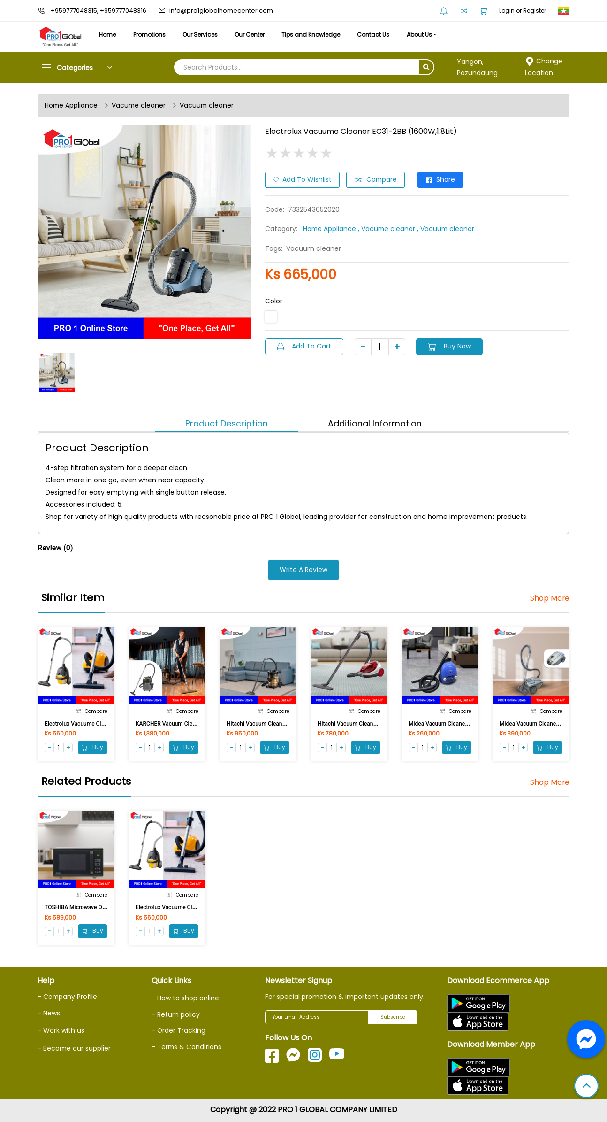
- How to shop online (185, 998)
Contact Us (379, 35)
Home (107, 35)
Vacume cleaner (140, 105)
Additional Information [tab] (375, 423)
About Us (426, 35)
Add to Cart (304, 346)
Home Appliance (72, 105)
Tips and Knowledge (315, 35)
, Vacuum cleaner (448, 228)
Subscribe (392, 1017)
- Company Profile (68, 997)
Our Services (202, 35)
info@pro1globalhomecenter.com (221, 10)
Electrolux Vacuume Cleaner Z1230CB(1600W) (103, 723)
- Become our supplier (74, 1047)
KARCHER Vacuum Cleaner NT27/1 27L (185, 723)
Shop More (549, 598)
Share (441, 180)
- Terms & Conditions (187, 1046)
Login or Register (522, 11)
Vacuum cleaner (209, 105)
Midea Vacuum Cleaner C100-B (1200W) (459, 723)
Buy (92, 747)
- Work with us (61, 1030)
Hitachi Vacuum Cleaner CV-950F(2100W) (279, 723)
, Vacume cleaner (389, 228)
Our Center (253, 35)
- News (49, 1013)
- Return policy (176, 1014)
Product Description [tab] (226, 423)
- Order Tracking (179, 1030)
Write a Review (303, 569)
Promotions (151, 35)
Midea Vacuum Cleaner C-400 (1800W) (549, 723)
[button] (586, 1087)
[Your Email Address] (316, 1018)
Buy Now (450, 346)
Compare (376, 180)
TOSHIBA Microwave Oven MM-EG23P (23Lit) (102, 908)
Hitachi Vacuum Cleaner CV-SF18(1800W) (370, 723)
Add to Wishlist (302, 180)
